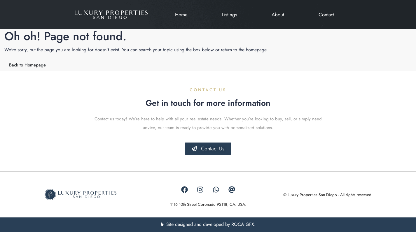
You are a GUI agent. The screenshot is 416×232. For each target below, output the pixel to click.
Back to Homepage (27, 65)
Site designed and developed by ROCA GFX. (211, 224)
